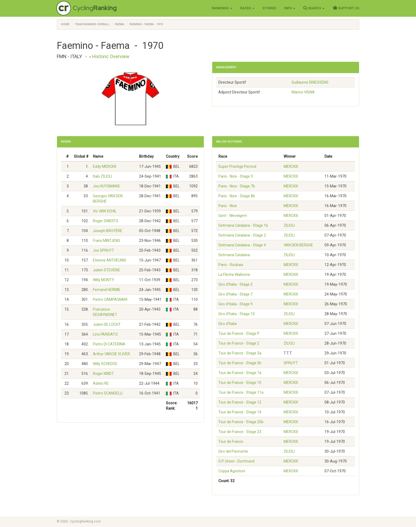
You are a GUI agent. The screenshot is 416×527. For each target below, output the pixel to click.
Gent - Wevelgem (232, 215)
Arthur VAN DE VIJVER (111, 354)
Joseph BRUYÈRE (107, 231)
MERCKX (291, 166)
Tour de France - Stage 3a (239, 353)
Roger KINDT (103, 373)
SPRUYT (291, 363)
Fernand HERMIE (106, 290)
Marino (303, 92)
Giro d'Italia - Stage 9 (235, 304)
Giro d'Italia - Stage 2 (235, 284)
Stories (269, 8)
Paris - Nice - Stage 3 (235, 176)
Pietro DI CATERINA (109, 344)
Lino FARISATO (105, 334)
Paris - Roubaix (230, 265)
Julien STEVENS (106, 270)
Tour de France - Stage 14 (239, 412)
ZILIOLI (289, 225)
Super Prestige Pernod (237, 166)
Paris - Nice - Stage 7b (236, 186)
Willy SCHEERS (105, 364)
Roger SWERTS (105, 221)
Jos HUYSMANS (106, 186)
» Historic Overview (109, 56)
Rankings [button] (222, 8)
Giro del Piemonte (233, 451)
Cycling (95, 8)
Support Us (345, 8)
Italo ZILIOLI (102, 176)
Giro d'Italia (227, 324)
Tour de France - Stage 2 (238, 343)
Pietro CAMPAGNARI (110, 299)
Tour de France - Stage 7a (239, 373)
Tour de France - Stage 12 (239, 402)
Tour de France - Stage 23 (239, 432)
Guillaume (310, 82)
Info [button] (289, 8)
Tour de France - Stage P (238, 333)
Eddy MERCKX (104, 166)
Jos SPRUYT (103, 250)
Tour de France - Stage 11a (240, 392)
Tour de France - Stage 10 (239, 382)
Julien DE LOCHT (107, 324)
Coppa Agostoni (231, 471)
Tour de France (230, 441)
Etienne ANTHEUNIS (109, 260)
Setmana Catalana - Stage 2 (242, 235)
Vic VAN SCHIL (104, 211)
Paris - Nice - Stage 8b (236, 196)
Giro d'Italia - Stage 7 (235, 294)
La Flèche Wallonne (234, 274)
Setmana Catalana (234, 255)
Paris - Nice (227, 206)
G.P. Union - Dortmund (236, 461)
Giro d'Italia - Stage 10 (236, 314)
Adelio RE (101, 383)
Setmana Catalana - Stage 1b (243, 225)
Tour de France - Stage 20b (240, 422)
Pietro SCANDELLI (108, 393)
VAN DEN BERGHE (298, 245)
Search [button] (313, 8)
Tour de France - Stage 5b (239, 363)
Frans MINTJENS (106, 240)
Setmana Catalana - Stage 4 (242, 245)
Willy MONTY (103, 280)
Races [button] (247, 8)
